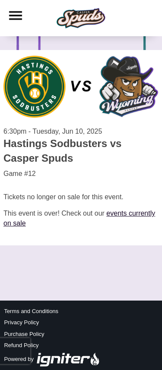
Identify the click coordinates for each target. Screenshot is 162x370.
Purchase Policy (24, 334)
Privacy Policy (21, 322)
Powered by (52, 359)
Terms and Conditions (31, 311)
